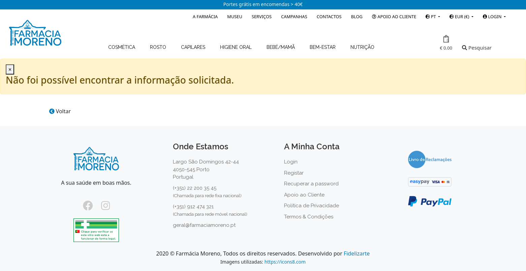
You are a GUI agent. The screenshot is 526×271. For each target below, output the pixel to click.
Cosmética (122, 47)
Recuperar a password (311, 184)
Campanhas (294, 16)
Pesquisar (477, 47)
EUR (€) (460, 16)
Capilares (194, 47)
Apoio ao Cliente (394, 16)
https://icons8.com (285, 262)
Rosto (158, 47)
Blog (357, 16)
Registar (294, 173)
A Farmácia (205, 16)
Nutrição (362, 47)
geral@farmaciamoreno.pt (204, 225)
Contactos (329, 16)
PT (431, 16)
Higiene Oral (236, 47)
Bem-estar (323, 47)
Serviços (262, 16)
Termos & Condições (308, 217)
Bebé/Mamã (281, 47)
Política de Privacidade (311, 206)
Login (291, 162)
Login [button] (492, 16)
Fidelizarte (357, 253)
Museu (234, 16)
